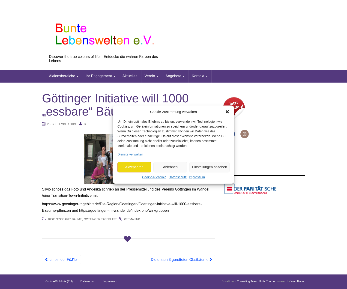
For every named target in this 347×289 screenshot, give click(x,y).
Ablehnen (170, 167)
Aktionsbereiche (63, 76)
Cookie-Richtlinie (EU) (59, 281)
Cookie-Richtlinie (154, 177)
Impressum (197, 177)
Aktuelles (130, 76)
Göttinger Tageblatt (100, 219)
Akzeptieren (134, 167)
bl (85, 124)
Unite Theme (267, 281)
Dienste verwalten (130, 154)
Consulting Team (247, 281)
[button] (227, 112)
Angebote (175, 76)
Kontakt (200, 76)
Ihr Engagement (100, 76)
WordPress (297, 281)
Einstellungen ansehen (209, 167)
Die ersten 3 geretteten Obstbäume (181, 260)
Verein (152, 76)
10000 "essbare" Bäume (65, 219)
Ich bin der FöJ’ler (61, 260)
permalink (132, 219)
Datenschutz (178, 177)
